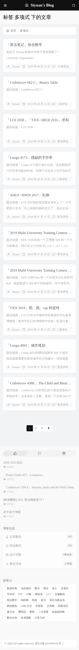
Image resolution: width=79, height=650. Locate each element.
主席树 (50, 605)
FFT (20, 594)
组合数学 (12, 600)
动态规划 (26, 588)
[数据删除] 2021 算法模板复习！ (24, 499)
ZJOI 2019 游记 (13, 462)
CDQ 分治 (26, 605)
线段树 (24, 600)
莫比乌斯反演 (57, 600)
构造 (34, 600)
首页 (11, 30)
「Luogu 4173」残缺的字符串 (29, 158)
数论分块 (12, 617)
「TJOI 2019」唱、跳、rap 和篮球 (32, 308)
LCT (48, 594)
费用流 (22, 611)
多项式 (64, 588)
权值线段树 (58, 611)
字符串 (11, 594)
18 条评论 (63, 66)
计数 (28, 594)
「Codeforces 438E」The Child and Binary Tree (41, 383)
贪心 (54, 588)
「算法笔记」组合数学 (24, 45)
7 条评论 (62, 103)
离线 (32, 611)
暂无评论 (62, 141)
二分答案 (43, 611)
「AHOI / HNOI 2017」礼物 (27, 195)
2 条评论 (62, 179)
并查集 (39, 605)
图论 (45, 588)
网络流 (39, 594)
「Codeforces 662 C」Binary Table (32, 82)
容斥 (43, 600)
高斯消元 (63, 605)
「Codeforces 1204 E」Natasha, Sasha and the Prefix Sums (38, 487)
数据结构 (12, 588)
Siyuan (16, 66)
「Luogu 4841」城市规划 (25, 345)
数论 (37, 588)
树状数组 (12, 605)
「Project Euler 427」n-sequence (23, 475)
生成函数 (26, 617)
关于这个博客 (12, 512)
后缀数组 (60, 594)
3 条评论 (62, 329)
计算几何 (40, 617)
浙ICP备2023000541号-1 (49, 643)
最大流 (11, 611)
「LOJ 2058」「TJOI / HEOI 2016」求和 (37, 120)
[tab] (15, 453)
